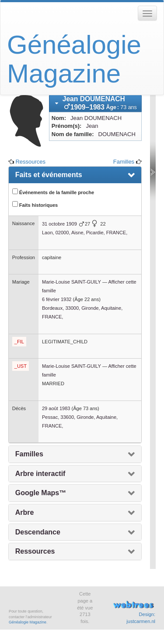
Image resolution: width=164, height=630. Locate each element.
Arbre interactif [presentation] (40, 473)
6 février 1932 (57, 299)
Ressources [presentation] (35, 551)
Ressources (30, 161)
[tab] (95, 103)
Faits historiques (35, 204)
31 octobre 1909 (59, 223)
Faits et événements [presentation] (48, 174)
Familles (123, 161)
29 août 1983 (56, 408)
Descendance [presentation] (37, 532)
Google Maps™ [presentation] (40, 492)
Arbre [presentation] (24, 512)
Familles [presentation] (29, 454)
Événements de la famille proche (53, 191)
